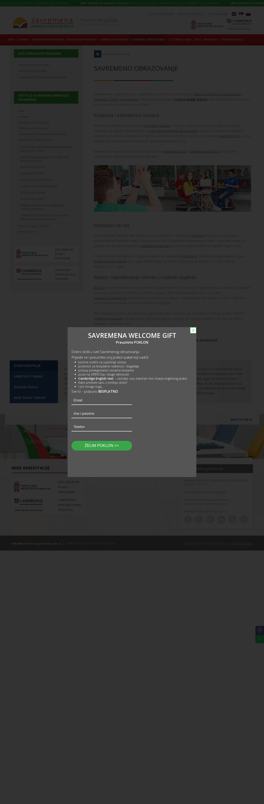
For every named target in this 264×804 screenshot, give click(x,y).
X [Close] (193, 330)
